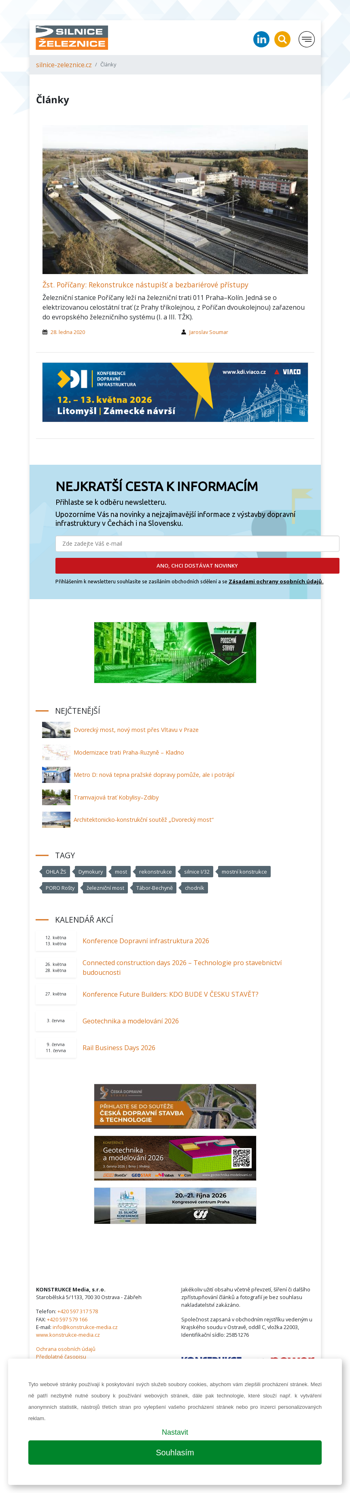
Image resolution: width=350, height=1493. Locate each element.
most (121, 871)
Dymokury (90, 871)
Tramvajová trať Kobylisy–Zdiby (116, 797)
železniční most (105, 887)
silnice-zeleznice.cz (64, 64)
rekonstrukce (155, 871)
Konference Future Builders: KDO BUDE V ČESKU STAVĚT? (171, 994)
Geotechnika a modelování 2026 (131, 1021)
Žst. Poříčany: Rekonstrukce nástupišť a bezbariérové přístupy (145, 284)
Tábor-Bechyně (154, 887)
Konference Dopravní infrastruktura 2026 (146, 940)
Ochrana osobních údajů (65, 1349)
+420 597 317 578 (77, 1311)
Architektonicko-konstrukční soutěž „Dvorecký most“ (144, 819)
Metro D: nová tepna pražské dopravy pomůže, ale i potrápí (154, 774)
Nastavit (175, 1432)
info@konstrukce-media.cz (85, 1327)
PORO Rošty (60, 887)
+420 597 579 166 (67, 1319)
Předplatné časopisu (61, 1356)
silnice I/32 (197, 871)
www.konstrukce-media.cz (68, 1334)
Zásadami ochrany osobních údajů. (276, 581)
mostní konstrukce (244, 871)
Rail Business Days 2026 (119, 1047)
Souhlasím (175, 1452)
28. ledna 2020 (68, 332)
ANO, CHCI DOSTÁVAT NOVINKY (197, 565)
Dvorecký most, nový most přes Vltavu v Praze (136, 730)
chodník (194, 887)
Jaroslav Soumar (208, 332)
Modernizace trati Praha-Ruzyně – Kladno (129, 752)
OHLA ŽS (56, 871)
